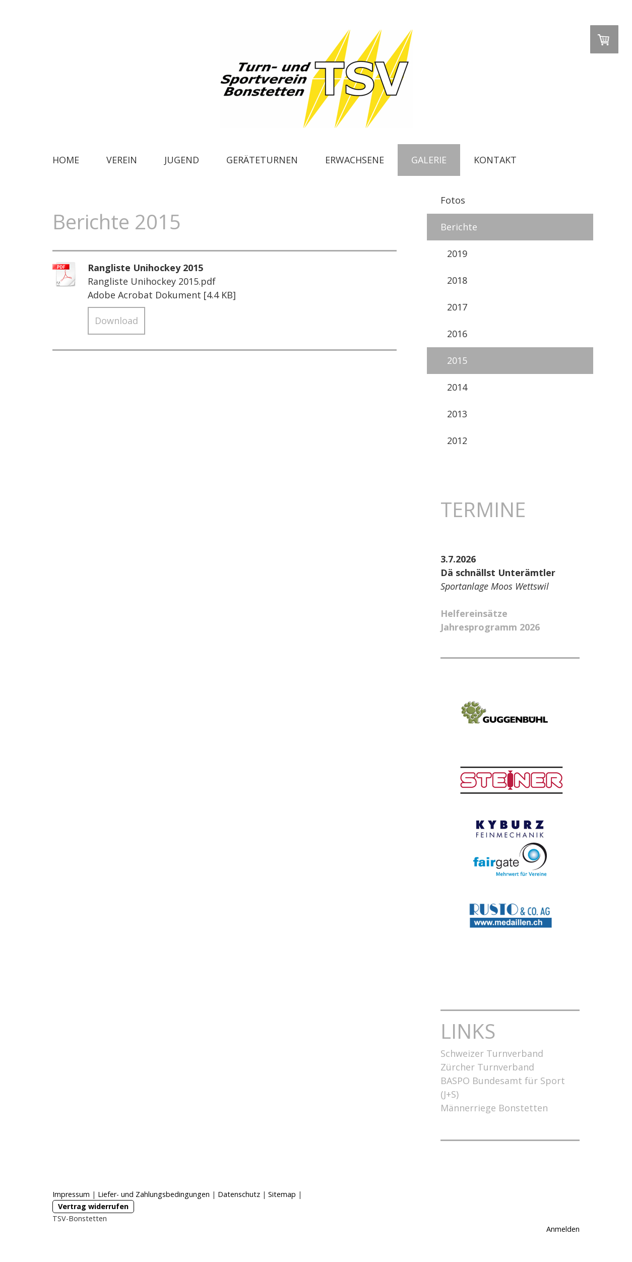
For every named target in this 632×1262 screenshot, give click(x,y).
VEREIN (121, 160)
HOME (65, 160)
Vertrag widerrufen (93, 1206)
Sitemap (282, 1194)
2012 (457, 440)
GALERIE (429, 160)
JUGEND (181, 160)
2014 (457, 387)
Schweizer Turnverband (491, 1053)
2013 (457, 414)
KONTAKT (495, 160)
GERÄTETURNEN (262, 160)
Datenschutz (239, 1194)
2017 (457, 307)
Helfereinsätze (474, 613)
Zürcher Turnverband (487, 1067)
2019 (457, 253)
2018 (457, 280)
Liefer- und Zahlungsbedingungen (154, 1194)
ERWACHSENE (354, 160)
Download (116, 320)
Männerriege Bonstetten (494, 1108)
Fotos (452, 200)
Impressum (71, 1194)
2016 (457, 334)
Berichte (458, 227)
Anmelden (563, 1229)
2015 (457, 360)
